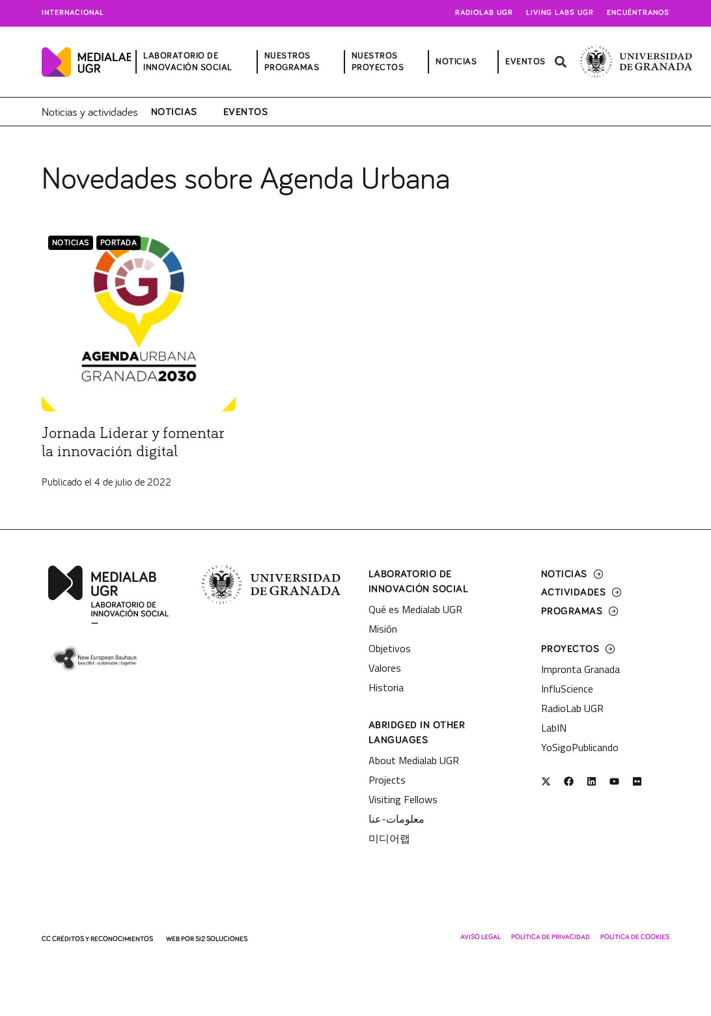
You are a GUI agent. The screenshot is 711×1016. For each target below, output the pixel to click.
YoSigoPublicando (580, 747)
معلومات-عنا (397, 818)
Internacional (73, 13)
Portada (118, 243)
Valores (385, 667)
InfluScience (567, 688)
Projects (387, 779)
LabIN (553, 727)
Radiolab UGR (484, 13)
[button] (561, 62)
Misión (383, 628)
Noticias (174, 112)
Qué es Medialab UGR (415, 609)
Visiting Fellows (403, 799)
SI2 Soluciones (221, 938)
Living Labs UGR (560, 13)
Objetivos (390, 648)
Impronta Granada (580, 669)
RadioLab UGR (572, 708)
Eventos (245, 112)
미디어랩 (389, 838)
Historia (386, 687)
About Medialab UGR (414, 760)
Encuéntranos (638, 13)
